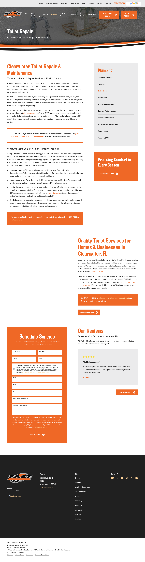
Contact (108, 3)
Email (38, 358)
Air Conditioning (81, 492)
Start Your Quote (110, 14)
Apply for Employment (83, 487)
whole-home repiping (131, 282)
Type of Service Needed (18, 398)
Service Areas (74, 3)
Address (13, 378)
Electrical (78, 505)
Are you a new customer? (19, 392)
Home (41, 3)
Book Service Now (109, 173)
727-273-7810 (119, 3)
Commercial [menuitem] (92, 14)
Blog (83, 3)
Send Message (35, 434)
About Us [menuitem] (25, 14)
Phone (13, 358)
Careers (64, 3)
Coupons (91, 3)
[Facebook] (122, 478)
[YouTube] (112, 478)
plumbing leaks (54, 193)
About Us (78, 483)
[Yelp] (117, 478)
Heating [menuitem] (45, 14)
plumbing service (99, 272)
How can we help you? (18, 405)
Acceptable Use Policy (27, 372)
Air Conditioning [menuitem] (35, 14)
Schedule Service (91, 312)
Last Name (40, 351)
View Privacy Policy (41, 372)
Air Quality (79, 510)
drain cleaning (87, 285)
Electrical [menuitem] (74, 14)
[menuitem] (116, 77)
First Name (14, 351)
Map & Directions (46, 487)
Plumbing (78, 501)
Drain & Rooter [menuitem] (62, 14)
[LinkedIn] (136, 478)
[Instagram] (132, 478)
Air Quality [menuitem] (82, 14)
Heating (78, 496)
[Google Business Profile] (127, 478)
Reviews (99, 3)
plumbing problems (30, 113)
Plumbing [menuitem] (54, 14)
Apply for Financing (52, 3)
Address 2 (14, 385)
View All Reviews (125, 392)
